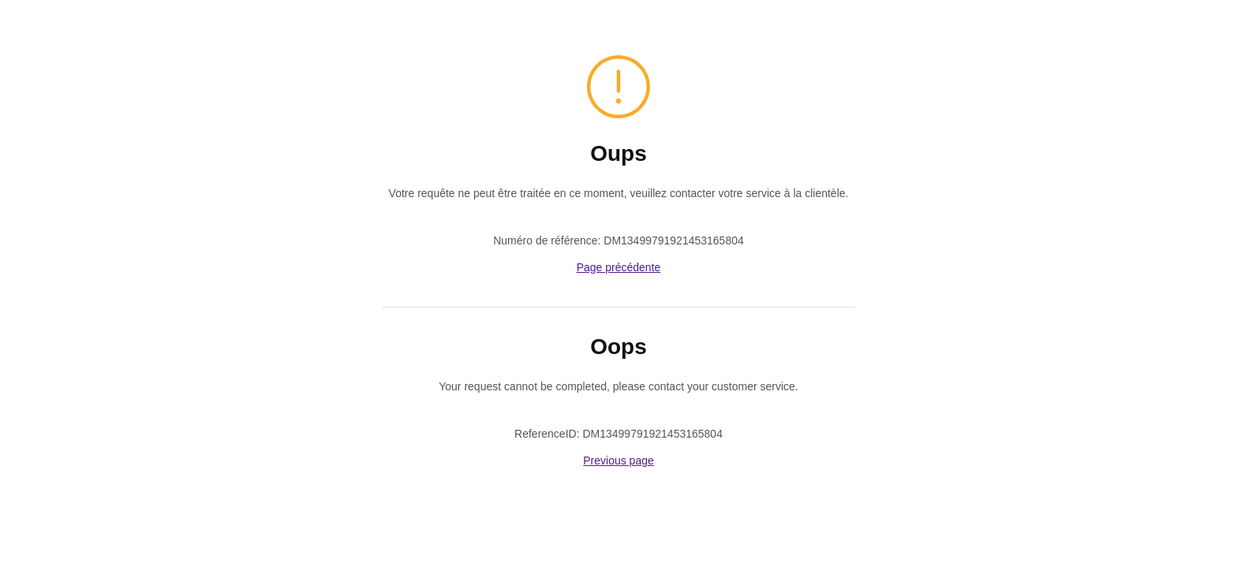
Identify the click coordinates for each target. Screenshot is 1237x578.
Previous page (618, 460)
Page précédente (619, 267)
